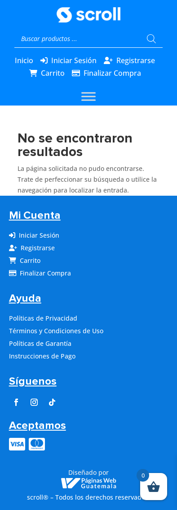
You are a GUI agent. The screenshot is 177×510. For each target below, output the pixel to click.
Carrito (53, 73)
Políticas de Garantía (40, 343)
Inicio (24, 60)
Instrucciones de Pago (42, 356)
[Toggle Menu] (88, 96)
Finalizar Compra (112, 73)
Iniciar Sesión (74, 60)
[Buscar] (151, 39)
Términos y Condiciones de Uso (56, 330)
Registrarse (135, 60)
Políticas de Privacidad (43, 318)
